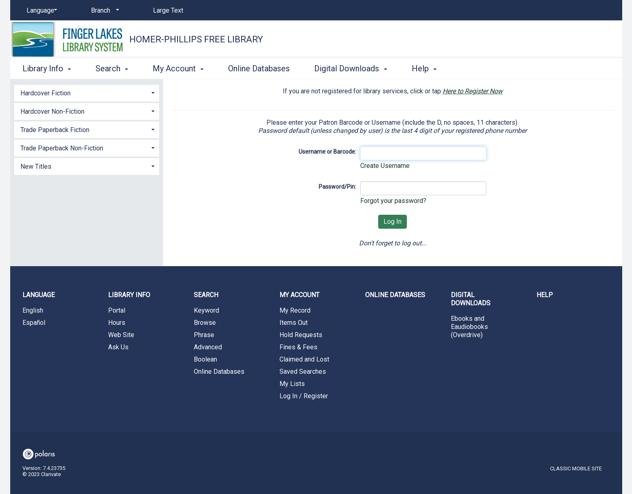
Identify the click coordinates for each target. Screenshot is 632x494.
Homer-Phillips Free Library (196, 39)
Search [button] (111, 68)
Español (33, 322)
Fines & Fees (298, 347)
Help (545, 295)
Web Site (121, 335)
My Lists (292, 384)
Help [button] (424, 68)
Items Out (293, 322)
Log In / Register (303, 396)
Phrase (204, 335)
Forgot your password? (393, 201)
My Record (294, 310)
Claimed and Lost (304, 359)
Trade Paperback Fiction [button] (54, 130)
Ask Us (118, 347)
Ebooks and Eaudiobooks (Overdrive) (469, 327)
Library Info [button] (46, 68)
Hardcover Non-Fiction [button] (52, 111)
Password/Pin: (337, 186)
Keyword (206, 310)
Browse (205, 322)
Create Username (385, 166)
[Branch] (103, 10)
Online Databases (259, 68)
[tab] (86, 92)
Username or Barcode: (327, 151)
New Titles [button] (35, 166)
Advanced (208, 347)
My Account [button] (178, 68)
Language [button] (38, 295)
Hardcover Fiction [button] (45, 93)
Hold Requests (300, 335)
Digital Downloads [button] (350, 68)
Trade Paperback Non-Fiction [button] (61, 148)
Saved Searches (302, 371)
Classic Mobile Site (576, 468)
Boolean (205, 359)
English (32, 310)
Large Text (168, 10)
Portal (116, 310)
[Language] (40, 10)
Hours (116, 322)
